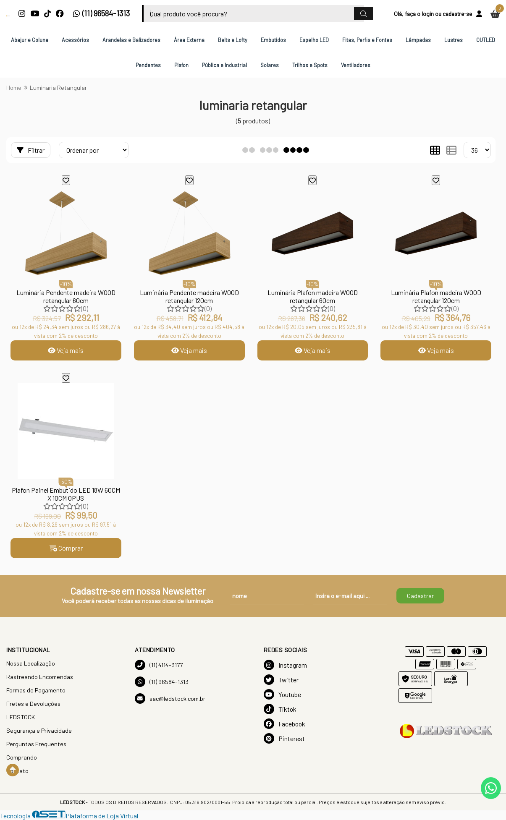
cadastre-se (457, 13)
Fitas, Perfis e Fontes (367, 40)
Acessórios (75, 40)
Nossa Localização (30, 663)
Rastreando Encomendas (39, 676)
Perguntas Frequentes (36, 743)
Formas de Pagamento (36, 690)
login (428, 13)
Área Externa (189, 40)
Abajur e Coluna (29, 40)
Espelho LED (314, 40)
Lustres (453, 40)
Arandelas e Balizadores (131, 40)
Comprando (21, 757)
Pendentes (148, 65)
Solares (269, 65)
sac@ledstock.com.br (170, 698)
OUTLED (485, 40)
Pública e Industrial (224, 65)
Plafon (181, 65)
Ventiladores (355, 65)
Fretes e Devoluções (33, 703)
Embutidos (273, 40)
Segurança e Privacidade (39, 730)
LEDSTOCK (20, 717)
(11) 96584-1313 (101, 13)
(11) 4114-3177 (159, 665)
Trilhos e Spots (310, 65)
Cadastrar (420, 595)
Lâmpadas (418, 40)
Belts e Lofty (232, 40)
